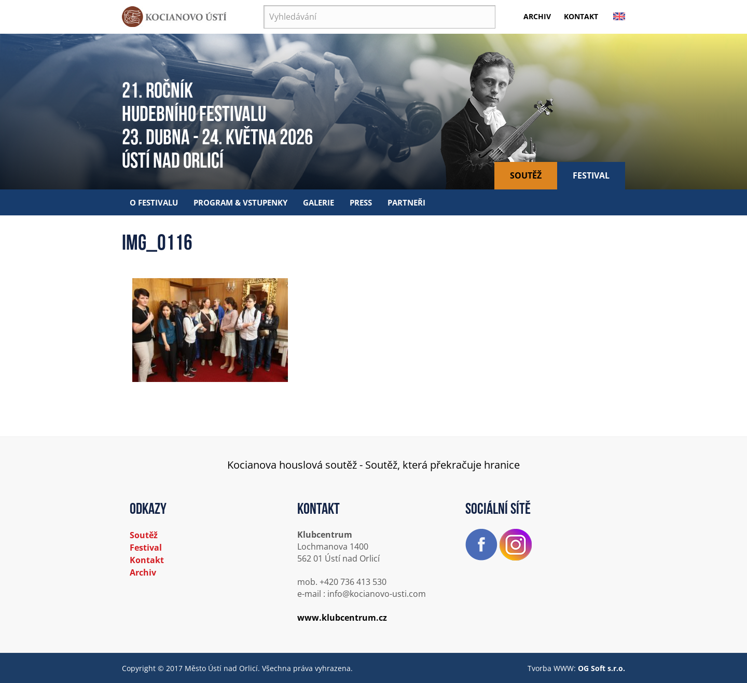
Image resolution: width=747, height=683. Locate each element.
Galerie (318, 202)
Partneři (406, 202)
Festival (591, 175)
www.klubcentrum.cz (342, 617)
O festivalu (154, 202)
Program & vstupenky (240, 202)
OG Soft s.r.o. (601, 668)
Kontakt (581, 16)
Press (361, 202)
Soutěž (526, 175)
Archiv (537, 16)
